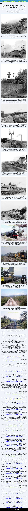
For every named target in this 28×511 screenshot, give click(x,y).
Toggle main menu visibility (1, 3)
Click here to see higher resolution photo (14, 357)
